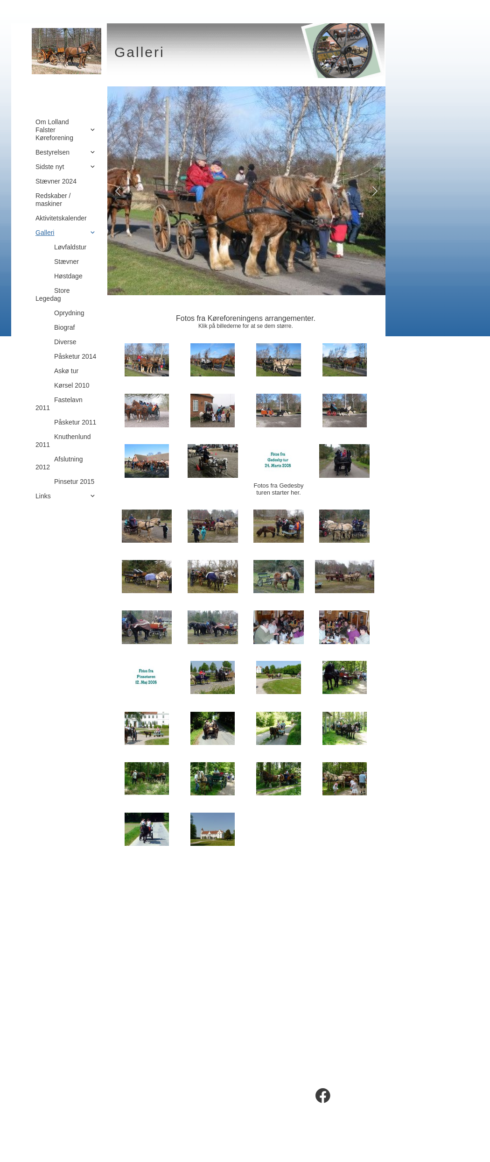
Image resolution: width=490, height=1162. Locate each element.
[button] (118, 191)
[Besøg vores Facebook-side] (322, 1095)
